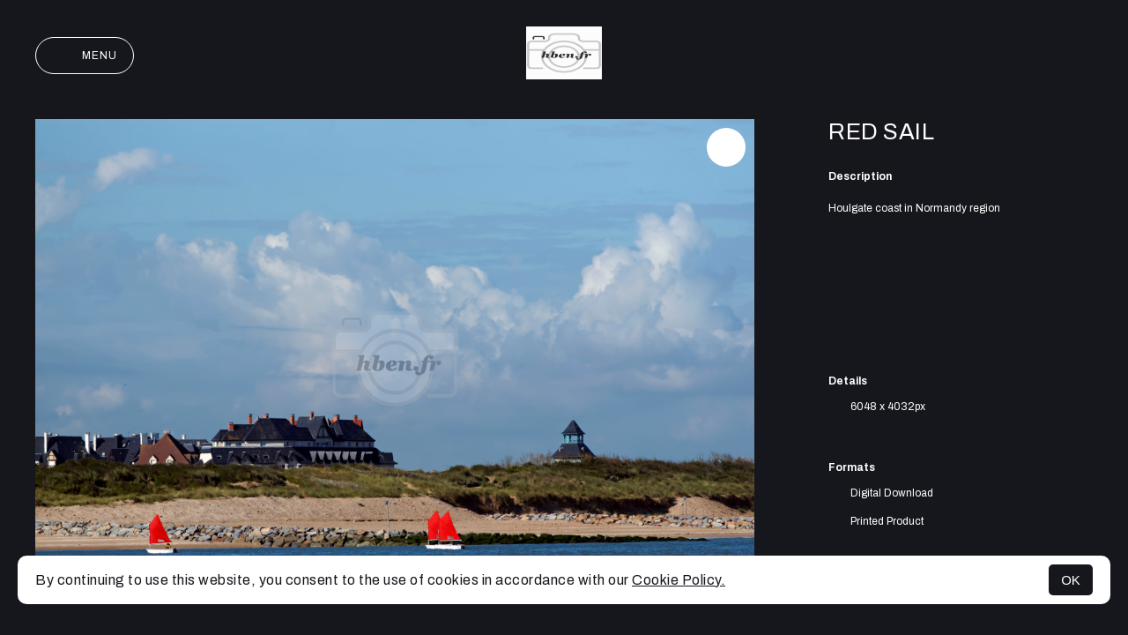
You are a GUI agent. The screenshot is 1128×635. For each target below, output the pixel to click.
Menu (84, 55)
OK (1070, 579)
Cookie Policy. (678, 579)
